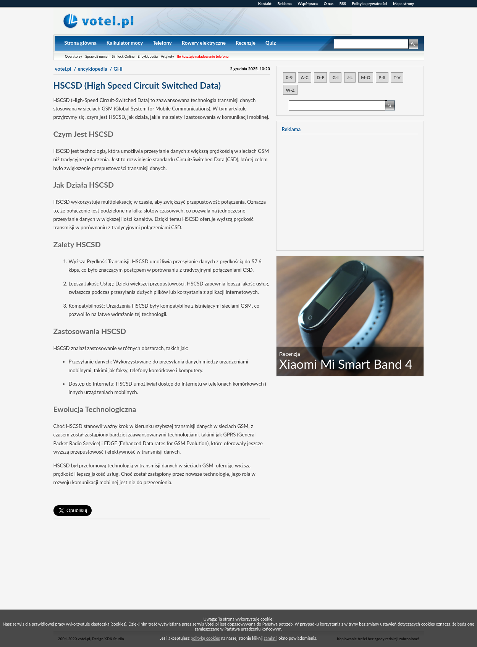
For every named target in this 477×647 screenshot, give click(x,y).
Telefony (162, 43)
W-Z (290, 90)
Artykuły (167, 56)
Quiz (270, 43)
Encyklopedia (148, 56)
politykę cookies (205, 638)
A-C (305, 77)
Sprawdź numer (97, 56)
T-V (397, 77)
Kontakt (265, 3)
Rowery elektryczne (204, 43)
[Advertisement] (161, 577)
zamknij (271, 638)
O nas (328, 3)
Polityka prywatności (369, 3)
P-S (381, 77)
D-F (320, 77)
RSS (343, 3)
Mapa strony (403, 3)
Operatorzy (73, 56)
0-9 (289, 77)
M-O (365, 77)
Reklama (285, 3)
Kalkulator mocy (125, 43)
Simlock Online (123, 56)
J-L (349, 77)
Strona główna (80, 43)
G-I (336, 77)
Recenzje (245, 43)
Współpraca (308, 3)
